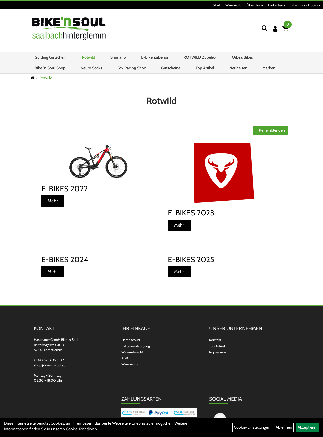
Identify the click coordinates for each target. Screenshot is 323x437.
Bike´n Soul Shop (50, 68)
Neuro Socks (91, 68)
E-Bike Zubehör (154, 57)
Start (216, 5)
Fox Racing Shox (131, 68)
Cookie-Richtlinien (81, 429)
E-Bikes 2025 (191, 259)
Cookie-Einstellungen (252, 427)
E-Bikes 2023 (191, 213)
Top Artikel (205, 68)
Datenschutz (131, 340)
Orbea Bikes (242, 57)
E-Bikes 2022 (64, 188)
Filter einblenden (270, 130)
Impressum (217, 352)
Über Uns (255, 5)
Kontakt (215, 340)
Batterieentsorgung (135, 346)
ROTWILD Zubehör (200, 57)
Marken (268, 68)
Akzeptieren (308, 427)
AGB (124, 358)
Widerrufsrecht (132, 352)
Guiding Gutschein (51, 57)
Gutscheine (170, 68)
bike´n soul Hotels (305, 5)
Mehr (53, 201)
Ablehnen (284, 427)
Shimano (118, 57)
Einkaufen (277, 5)
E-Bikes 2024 (64, 259)
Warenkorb (233, 5)
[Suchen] (264, 28)
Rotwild (88, 57)
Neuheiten (238, 68)
